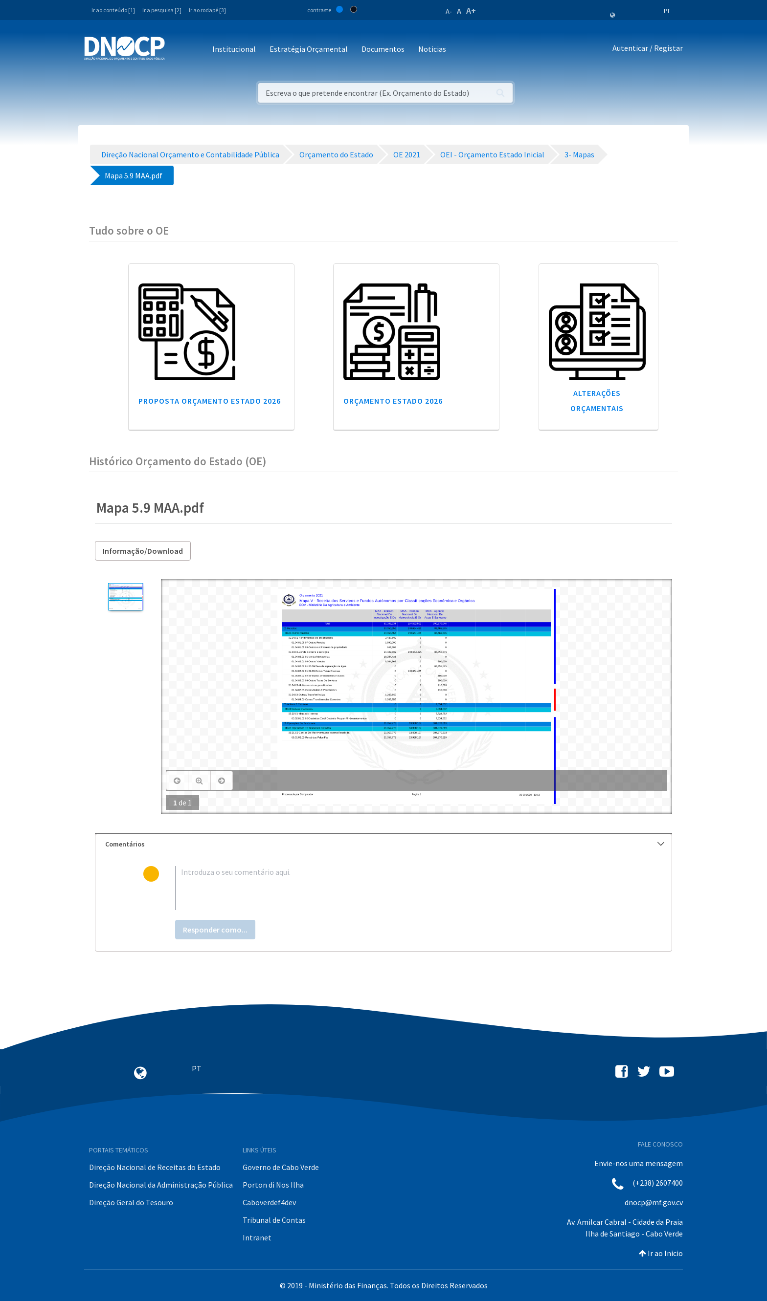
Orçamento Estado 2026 (393, 401)
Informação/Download (143, 551)
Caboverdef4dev (269, 1202)
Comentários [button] (384, 844)
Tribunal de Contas (274, 1220)
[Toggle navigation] (178, 49)
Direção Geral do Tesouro (131, 1202)
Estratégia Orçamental (309, 49)
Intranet (257, 1237)
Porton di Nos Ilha (273, 1185)
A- (449, 11)
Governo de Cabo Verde (281, 1167)
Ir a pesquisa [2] (161, 10)
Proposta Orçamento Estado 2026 (209, 401)
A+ (471, 10)
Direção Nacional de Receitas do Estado (155, 1167)
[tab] (383, 844)
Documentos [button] (383, 49)
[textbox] (399, 888)
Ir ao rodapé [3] (207, 10)
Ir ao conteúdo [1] (113, 10)
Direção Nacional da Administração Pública (161, 1185)
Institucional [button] (234, 49)
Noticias (432, 49)
